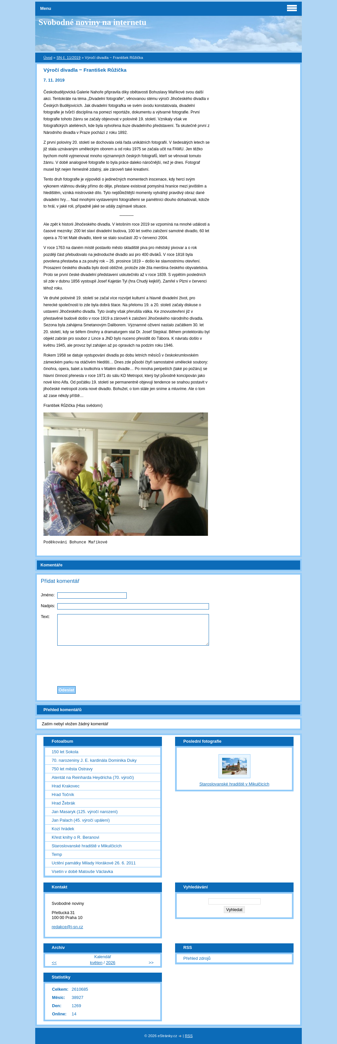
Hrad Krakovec (66, 785)
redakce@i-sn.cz (67, 926)
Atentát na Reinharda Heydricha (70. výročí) (93, 777)
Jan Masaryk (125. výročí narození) (85, 811)
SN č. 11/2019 (69, 58)
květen (96, 962)
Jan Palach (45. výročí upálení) (81, 820)
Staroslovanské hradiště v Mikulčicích (87, 845)
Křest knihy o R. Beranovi (75, 837)
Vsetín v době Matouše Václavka (82, 871)
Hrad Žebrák (63, 803)
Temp (57, 854)
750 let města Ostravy (72, 768)
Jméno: (48, 594)
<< (54, 962)
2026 (110, 962)
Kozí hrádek (63, 828)
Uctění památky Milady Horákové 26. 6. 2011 (94, 862)
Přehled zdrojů (197, 958)
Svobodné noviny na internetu (92, 22)
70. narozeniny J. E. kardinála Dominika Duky (94, 760)
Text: (45, 616)
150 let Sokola (65, 751)
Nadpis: (48, 605)
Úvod (47, 58)
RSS (189, 1036)
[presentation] (168, 664)
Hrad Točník (63, 794)
